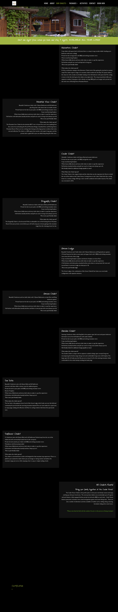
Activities (83, 4)
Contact (92, 4)
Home (46, 4)
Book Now (101, 4)
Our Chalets (61, 4)
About (52, 4)
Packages (72, 4)
